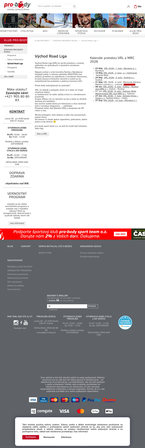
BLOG (10, 246)
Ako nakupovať (14, 282)
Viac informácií (81, 432)
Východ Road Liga (15, 64)
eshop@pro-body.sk (46, 333)
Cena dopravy (13, 289)
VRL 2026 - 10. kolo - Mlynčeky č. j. (120, 101)
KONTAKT (26, 246)
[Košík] (137, 6)
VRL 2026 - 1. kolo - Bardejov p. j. (120, 69)
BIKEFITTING (45, 253)
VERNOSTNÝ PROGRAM (19, 271)
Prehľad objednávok (89, 257)
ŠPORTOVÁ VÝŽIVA (81, 32)
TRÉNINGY (9, 46)
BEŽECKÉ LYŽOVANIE (63, 32)
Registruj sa (129, 85)
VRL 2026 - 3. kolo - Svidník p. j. (119, 78)
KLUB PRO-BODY (136, 32)
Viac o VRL (42, 134)
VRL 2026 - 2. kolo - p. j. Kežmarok (120, 73)
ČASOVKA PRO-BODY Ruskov (13, 51)
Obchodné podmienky (17, 274)
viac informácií (17, 223)
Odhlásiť (53, 310)
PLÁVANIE (117, 31)
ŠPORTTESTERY (9, 31)
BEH (45, 31)
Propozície (11, 55)
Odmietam (66, 437)
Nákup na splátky (15, 286)
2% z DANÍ (8, 77)
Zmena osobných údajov (91, 253)
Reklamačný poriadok (17, 278)
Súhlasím (31, 437)
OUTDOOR (99, 31)
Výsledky (11, 72)
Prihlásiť (92, 306)
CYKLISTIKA (27, 31)
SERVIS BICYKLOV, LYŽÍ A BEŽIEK (55, 246)
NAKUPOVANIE (15, 260)
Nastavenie (49, 437)
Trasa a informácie (15, 60)
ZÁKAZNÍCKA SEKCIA (90, 246)
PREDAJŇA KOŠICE (46, 317)
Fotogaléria (12, 68)
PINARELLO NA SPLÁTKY (19, 267)
